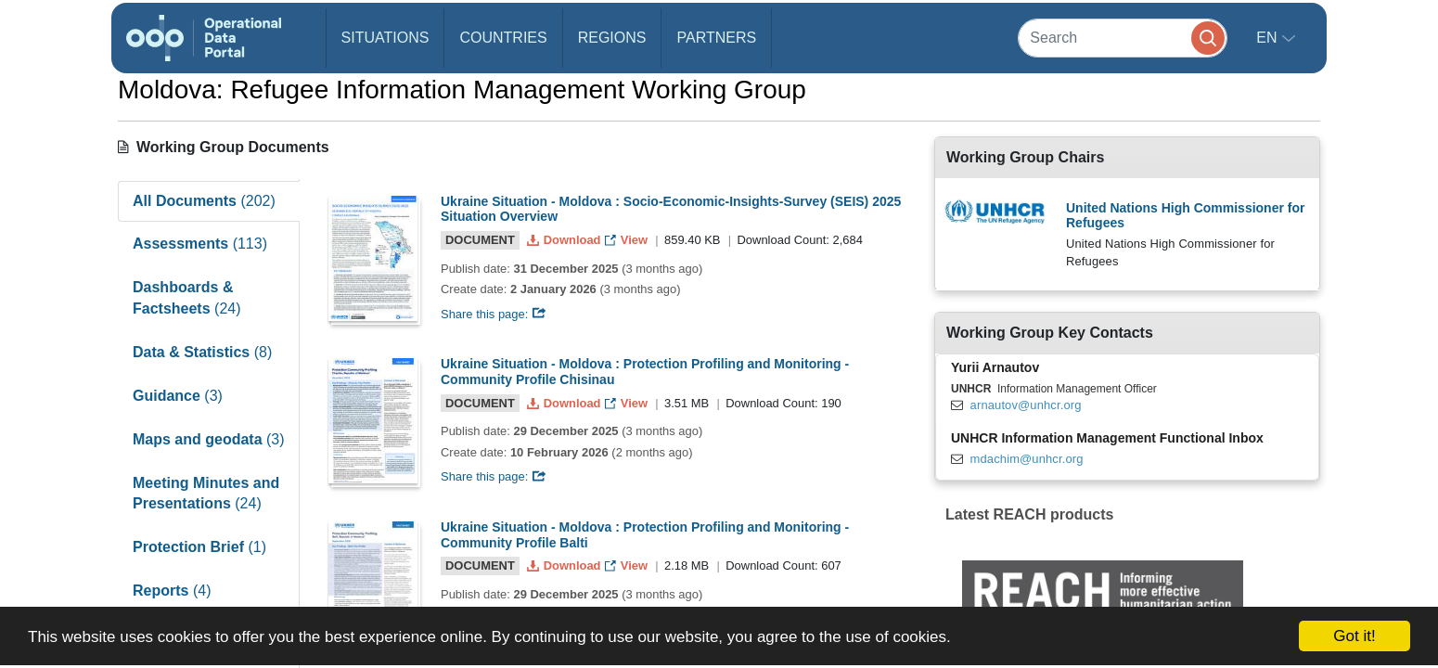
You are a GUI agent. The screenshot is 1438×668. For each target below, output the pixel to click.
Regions (612, 37)
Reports (172, 590)
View (627, 240)
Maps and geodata (209, 439)
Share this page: (493, 314)
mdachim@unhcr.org (1027, 459)
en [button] (1268, 37)
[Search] (1122, 38)
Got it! (1354, 636)
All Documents (204, 201)
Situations (385, 37)
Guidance (178, 396)
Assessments (200, 243)
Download (565, 240)
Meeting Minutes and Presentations (206, 493)
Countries (502, 37)
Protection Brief (199, 547)
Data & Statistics (202, 352)
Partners (716, 37)
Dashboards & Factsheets (187, 297)
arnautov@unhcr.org (1026, 405)
